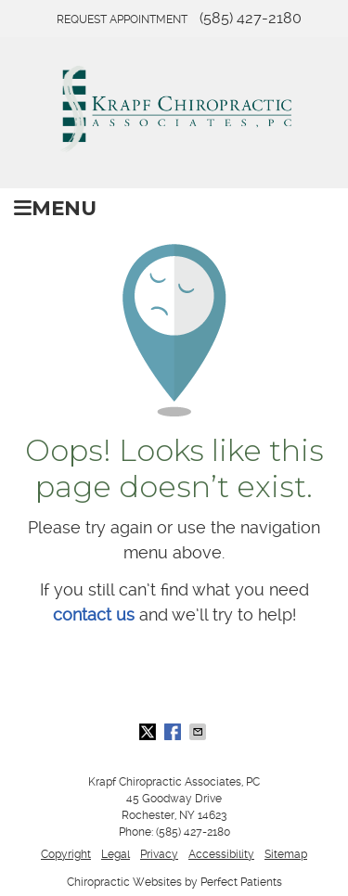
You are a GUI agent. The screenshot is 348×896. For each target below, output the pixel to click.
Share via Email (199, 731)
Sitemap (285, 854)
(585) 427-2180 (251, 18)
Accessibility (221, 854)
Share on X (149, 731)
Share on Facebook (174, 731)
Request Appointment (122, 19)
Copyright (66, 854)
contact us (94, 614)
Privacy (159, 854)
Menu (55, 208)
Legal (115, 854)
